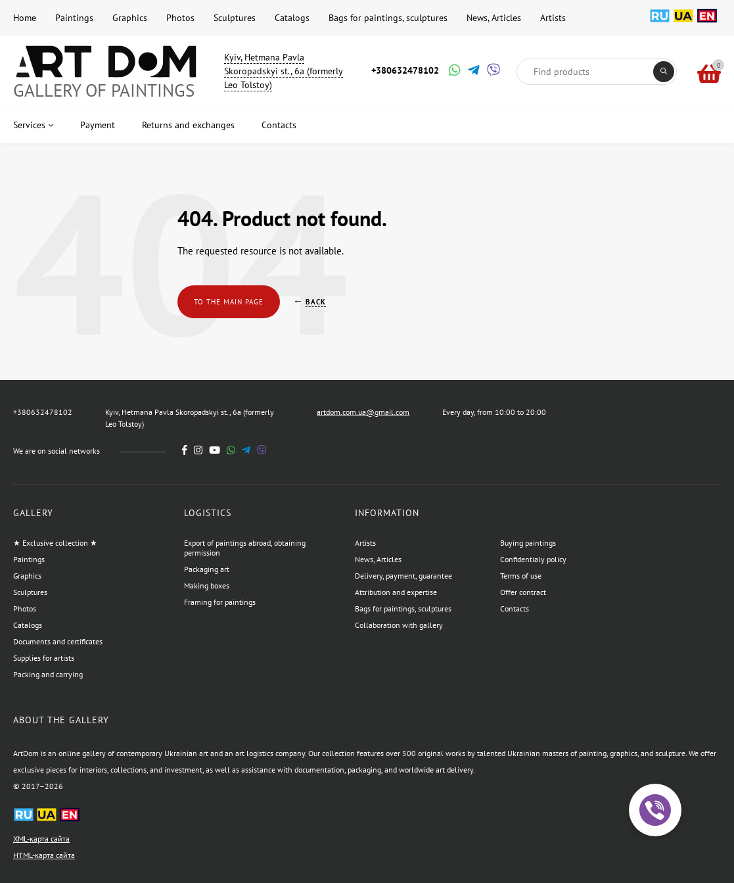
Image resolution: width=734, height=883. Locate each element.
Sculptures (235, 18)
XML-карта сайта (41, 839)
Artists (553, 18)
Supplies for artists (43, 658)
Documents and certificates (58, 641)
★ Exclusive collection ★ (55, 543)
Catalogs (292, 18)
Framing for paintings (220, 602)
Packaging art (206, 569)
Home (24, 18)
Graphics (129, 18)
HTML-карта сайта (44, 855)
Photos (180, 18)
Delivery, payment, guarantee (403, 576)
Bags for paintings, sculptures (388, 18)
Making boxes (206, 585)
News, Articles (494, 18)
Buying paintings (528, 543)
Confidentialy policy (533, 559)
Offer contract (523, 592)
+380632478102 (405, 70)
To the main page (229, 301)
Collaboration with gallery (399, 625)
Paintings (74, 18)
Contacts (514, 608)
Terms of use (520, 576)
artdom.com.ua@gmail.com (363, 412)
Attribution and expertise (396, 592)
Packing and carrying (48, 674)
